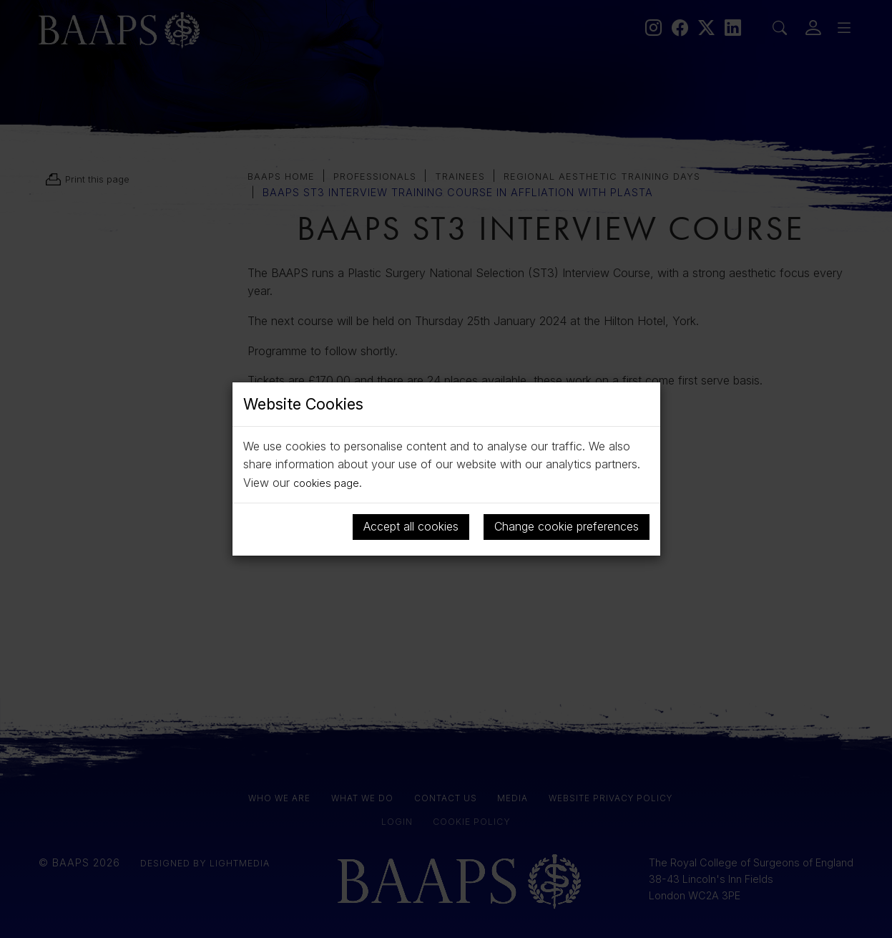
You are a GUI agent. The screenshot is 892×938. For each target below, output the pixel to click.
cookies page (328, 482)
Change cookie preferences (566, 526)
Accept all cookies (411, 526)
